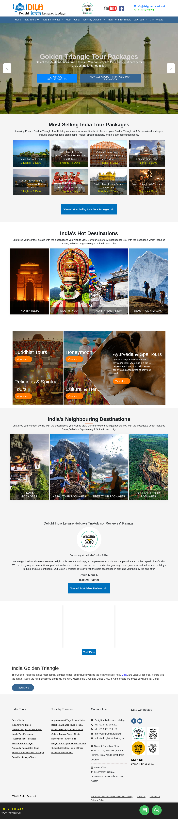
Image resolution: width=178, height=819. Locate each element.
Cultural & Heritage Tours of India (67, 748)
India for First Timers (119, 19)
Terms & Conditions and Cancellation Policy (111, 796)
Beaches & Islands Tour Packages (28, 752)
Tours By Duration (94, 19)
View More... (23, 359)
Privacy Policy (97, 800)
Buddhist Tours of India (62, 752)
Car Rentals (156, 19)
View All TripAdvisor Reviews (88, 588)
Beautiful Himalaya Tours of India (67, 729)
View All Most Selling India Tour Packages (88, 209)
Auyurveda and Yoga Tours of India (68, 720)
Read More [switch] (23, 687)
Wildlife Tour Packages (22, 743)
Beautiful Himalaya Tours (24, 757)
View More (89, 652)
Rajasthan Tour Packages (24, 738)
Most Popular (73, 19)
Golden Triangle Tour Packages (27, 729)
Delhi (124, 674)
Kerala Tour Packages (22, 734)
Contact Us (155, 796)
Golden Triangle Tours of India (65, 734)
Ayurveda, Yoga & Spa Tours (25, 748)
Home (18, 19)
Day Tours (140, 19)
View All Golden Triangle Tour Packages (110, 78)
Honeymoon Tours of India (64, 738)
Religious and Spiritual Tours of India (68, 743)
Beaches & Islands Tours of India (67, 725)
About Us (141, 796)
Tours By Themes (52, 19)
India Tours (31, 19)
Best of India (18, 720)
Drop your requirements (57, 78)
